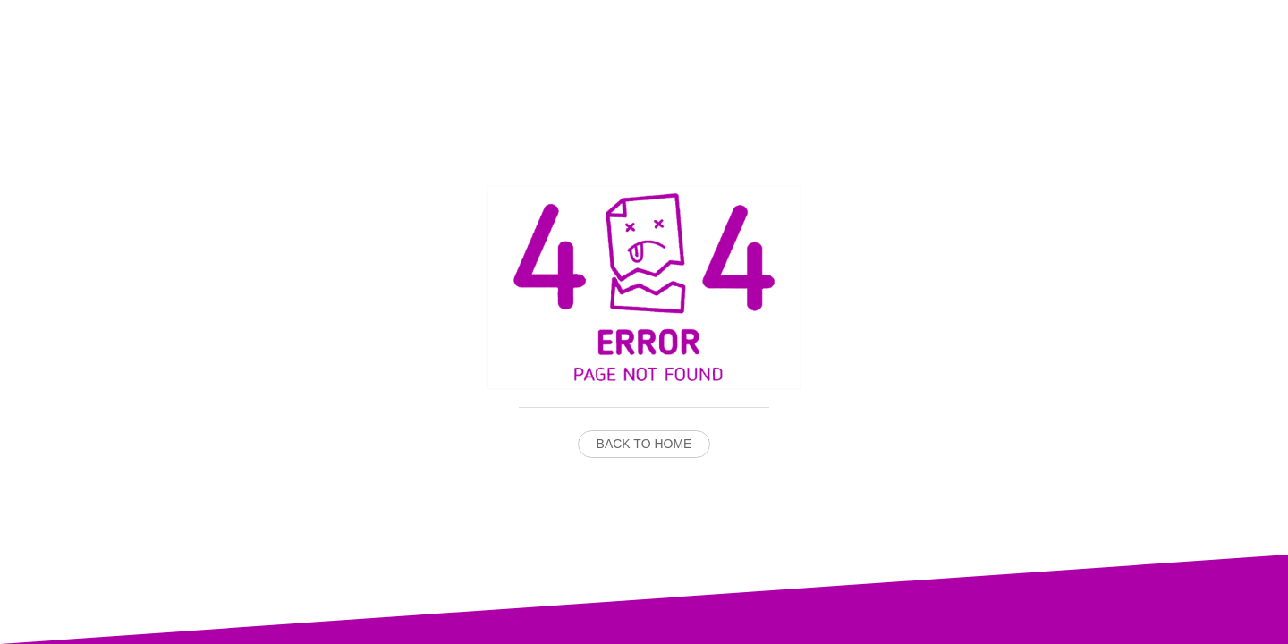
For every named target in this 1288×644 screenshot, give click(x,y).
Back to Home (644, 443)
